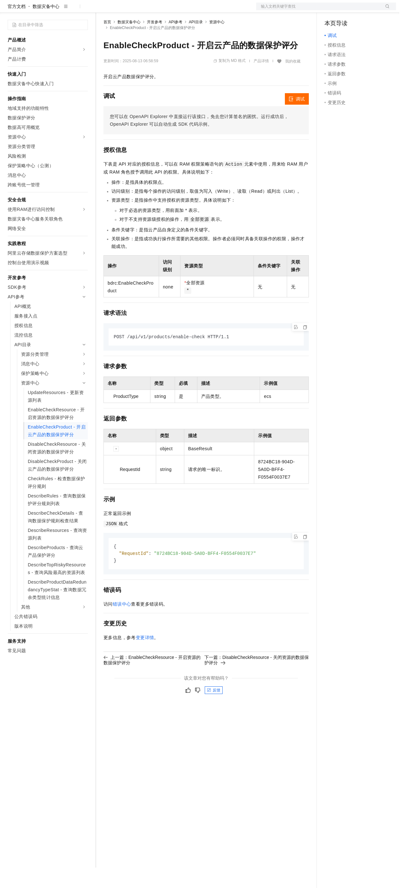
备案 (331, 10)
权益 (122, 10)
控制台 (347, 10)
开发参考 (154, 42)
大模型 (65, 10)
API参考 (175, 42)
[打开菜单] (10, 10)
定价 (137, 10)
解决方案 (103, 10)
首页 (107, 42)
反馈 (213, 712)
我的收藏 (293, 81)
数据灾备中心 (46, 26)
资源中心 (217, 42)
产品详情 (261, 81)
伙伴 (173, 10)
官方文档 (17, 26)
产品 (83, 10)
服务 (188, 10)
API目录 (195, 42)
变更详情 (145, 659)
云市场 (155, 10)
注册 (362, 10)
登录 (385, 10)
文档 (318, 10)
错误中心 (122, 625)
